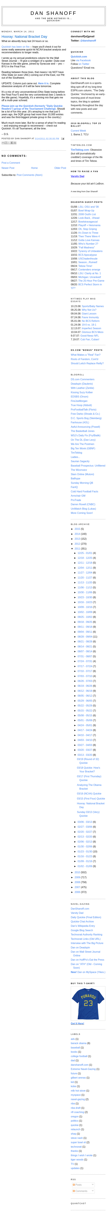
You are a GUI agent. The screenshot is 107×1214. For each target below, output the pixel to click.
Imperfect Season (91, 328)
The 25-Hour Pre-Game (91, 280)
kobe (73, 1086)
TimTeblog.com (80, 149)
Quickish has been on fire (15, 46)
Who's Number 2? (88, 243)
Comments (80, 1191)
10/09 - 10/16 (85, 607)
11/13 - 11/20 (85, 582)
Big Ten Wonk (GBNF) (83, 448)
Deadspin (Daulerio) (82, 383)
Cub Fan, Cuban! (89, 339)
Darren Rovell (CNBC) (83, 504)
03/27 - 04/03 (85, 745)
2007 (78, 887)
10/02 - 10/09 (85, 612)
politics (74, 1120)
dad (73, 1060)
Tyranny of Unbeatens (90, 251)
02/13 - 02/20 (85, 836)
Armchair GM (78, 495)
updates (75, 1168)
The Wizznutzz (79, 470)
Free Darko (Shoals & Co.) (85, 413)
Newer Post (8, 168)
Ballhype (75, 478)
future (74, 1073)
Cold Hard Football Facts (84, 491)
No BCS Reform (91, 321)
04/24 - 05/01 (85, 725)
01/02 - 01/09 (85, 866)
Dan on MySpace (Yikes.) (88, 972)
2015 (78, 529)
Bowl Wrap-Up (86, 210)
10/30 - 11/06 (85, 592)
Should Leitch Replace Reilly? (87, 363)
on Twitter (84, 64)
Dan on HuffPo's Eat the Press (87, 959)
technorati (76, 1146)
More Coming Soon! (82, 513)
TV (72, 1164)
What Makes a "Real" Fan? (86, 354)
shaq (73, 1133)
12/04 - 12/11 (85, 567)
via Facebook (83, 60)
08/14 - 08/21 (85, 646)
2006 (78, 892)
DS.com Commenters (82, 379)
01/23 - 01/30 (85, 851)
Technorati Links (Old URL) (86, 939)
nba (73, 1103)
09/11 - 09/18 (85, 626)
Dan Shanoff (54, 13)
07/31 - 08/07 (85, 656)
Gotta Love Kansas (88, 240)
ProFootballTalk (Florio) (83, 409)
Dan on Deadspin (80, 947)
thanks (74, 1151)
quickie (75, 1125)
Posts (77, 1184)
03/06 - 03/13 (85, 822)
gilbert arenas (78, 1077)
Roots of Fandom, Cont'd (84, 359)
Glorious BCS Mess (92, 332)
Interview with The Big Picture (87, 943)
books (74, 1052)
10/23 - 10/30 (85, 597)
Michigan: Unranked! (89, 277)
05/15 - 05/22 (85, 710)
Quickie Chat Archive (82, 921)
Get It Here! (77, 1023)
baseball (75, 1047)
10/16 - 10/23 (85, 602)
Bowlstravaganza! (88, 221)
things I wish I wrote (82, 1155)
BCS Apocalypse (87, 255)
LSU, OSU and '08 (88, 206)
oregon (75, 1116)
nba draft (76, 1108)
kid (72, 1082)
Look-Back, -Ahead (88, 218)
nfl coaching (77, 1112)
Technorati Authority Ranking (86, 934)
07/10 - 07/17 (85, 671)
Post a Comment (11, 162)
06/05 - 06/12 (85, 695)
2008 (78, 882)
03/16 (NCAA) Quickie (89, 793)
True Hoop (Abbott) (81, 405)
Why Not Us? (89, 310)
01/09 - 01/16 (85, 861)
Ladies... (75, 457)
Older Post (60, 168)
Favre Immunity (90, 317)
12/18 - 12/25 (85, 558)
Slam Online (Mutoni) (82, 474)
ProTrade (76, 500)
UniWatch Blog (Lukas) (83, 508)
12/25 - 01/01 (85, 553)
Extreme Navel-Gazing (83, 1069)
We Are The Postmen (82, 444)
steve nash (77, 1138)
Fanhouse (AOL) (80, 422)
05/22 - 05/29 (85, 705)
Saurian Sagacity (80, 461)
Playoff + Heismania (89, 225)
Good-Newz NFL (89, 335)
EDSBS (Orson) (79, 396)
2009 (78, 877)
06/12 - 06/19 (85, 691)
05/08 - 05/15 (85, 715)
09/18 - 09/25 (85, 622)
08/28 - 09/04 (85, 636)
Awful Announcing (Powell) (85, 426)
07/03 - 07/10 (85, 676)
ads (73, 1039)
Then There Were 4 (89, 236)
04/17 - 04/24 (85, 730)
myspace (76, 1095)
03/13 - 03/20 (85, 755)
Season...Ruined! (87, 262)
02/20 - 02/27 (85, 831)
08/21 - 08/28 (85, 641)
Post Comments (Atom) (29, 175)
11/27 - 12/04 (85, 572)
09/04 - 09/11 (85, 631)
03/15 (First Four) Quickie (91, 798)
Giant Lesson (89, 313)
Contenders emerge (89, 269)
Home (34, 168)
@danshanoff (88, 40)
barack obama (79, 1043)
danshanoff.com (79, 1065)
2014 (78, 534)
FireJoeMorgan (79, 401)
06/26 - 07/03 (85, 681)
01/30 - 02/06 (85, 846)
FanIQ (74, 487)
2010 (78, 872)
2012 (78, 543)
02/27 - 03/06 (85, 826)
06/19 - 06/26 (85, 686)
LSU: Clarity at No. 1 (89, 273)
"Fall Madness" (86, 247)
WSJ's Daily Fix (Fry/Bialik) (85, 435)
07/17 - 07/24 (85, 666)
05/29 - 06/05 (85, 700)
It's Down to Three (88, 232)
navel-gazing (78, 1099)
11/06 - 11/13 (85, 587)
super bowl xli (78, 1142)
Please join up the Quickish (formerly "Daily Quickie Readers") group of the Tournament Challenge (32, 107)
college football (79, 1056)
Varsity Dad (77, 913)
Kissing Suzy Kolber (82, 392)
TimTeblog (76, 452)
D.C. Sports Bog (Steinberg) (86, 418)
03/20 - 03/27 (85, 750)
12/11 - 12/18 (85, 562)
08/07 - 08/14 (85, 651)
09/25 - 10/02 (85, 617)
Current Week (78, 130)
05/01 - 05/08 (85, 720)
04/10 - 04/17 (85, 735)
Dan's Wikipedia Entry (83, 926)
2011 (78, 548)
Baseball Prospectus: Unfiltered (88, 465)
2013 (78, 538)
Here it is (43, 83)
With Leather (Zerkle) (82, 388)
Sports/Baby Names (93, 306)
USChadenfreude (87, 258)
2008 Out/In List (87, 214)
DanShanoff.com (80, 908)
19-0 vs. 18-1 (89, 324)
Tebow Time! (85, 266)
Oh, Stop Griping (87, 229)
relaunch (75, 1129)
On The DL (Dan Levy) (83, 439)
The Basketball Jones (82, 431)
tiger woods (77, 1159)
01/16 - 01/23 (85, 856)
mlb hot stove (78, 1090)
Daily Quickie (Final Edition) (86, 917)
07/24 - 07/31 (85, 661)
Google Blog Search (82, 930)
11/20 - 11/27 (85, 577)
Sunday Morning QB (82, 483)
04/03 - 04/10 (85, 740)
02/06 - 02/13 (85, 841)
